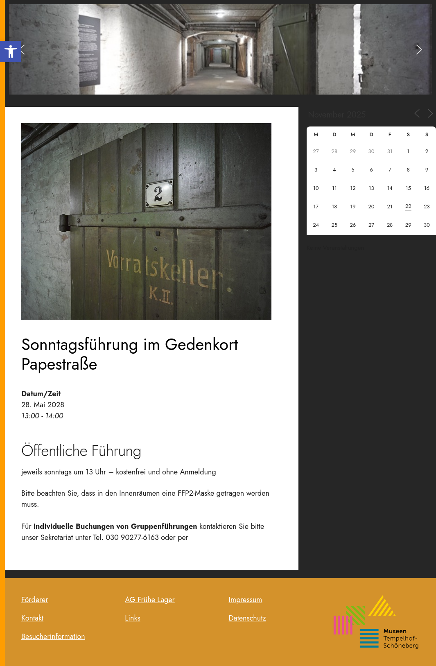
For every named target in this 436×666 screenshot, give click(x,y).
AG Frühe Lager (150, 599)
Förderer (34, 599)
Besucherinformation (53, 636)
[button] (10, 51)
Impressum (245, 599)
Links (132, 618)
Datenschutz (247, 618)
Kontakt (32, 618)
